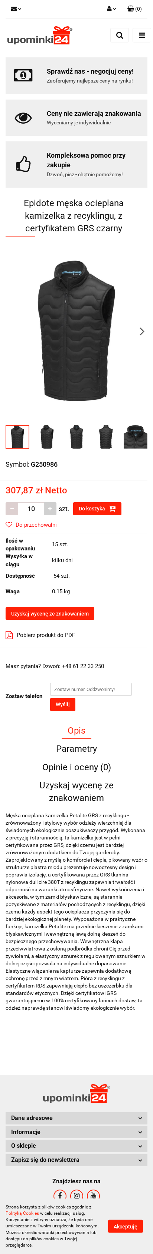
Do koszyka (97, 508)
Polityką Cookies (22, 1213)
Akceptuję (125, 1227)
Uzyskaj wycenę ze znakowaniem (50, 614)
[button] (134, 9)
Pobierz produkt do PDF (40, 635)
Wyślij (63, 704)
